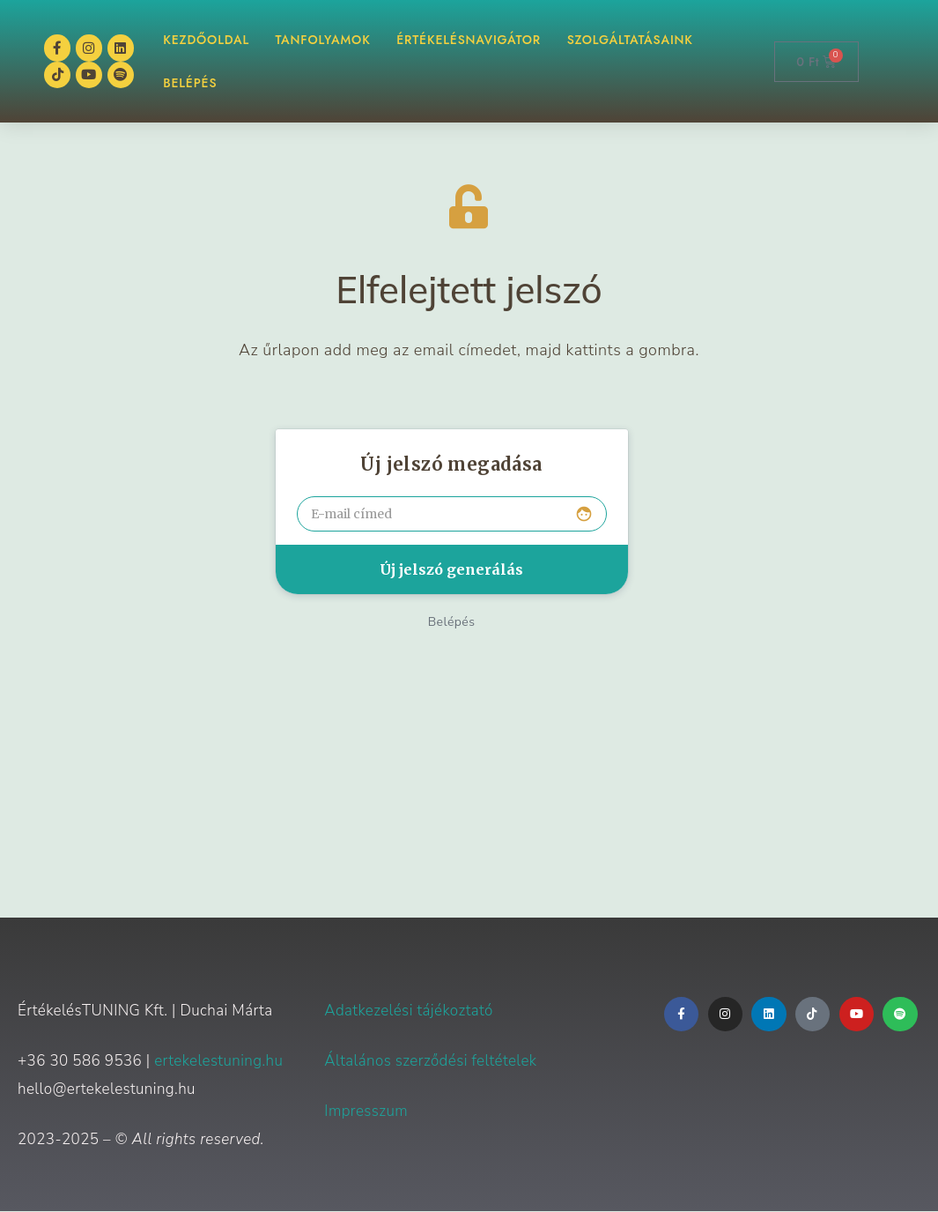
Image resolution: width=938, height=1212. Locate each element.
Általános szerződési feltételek (430, 1062)
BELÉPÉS (190, 84)
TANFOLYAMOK (323, 39)
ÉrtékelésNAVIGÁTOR (469, 39)
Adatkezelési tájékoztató (408, 1011)
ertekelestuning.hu (218, 1062)
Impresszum (366, 1112)
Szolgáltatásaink (630, 39)
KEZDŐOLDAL (206, 39)
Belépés (452, 622)
